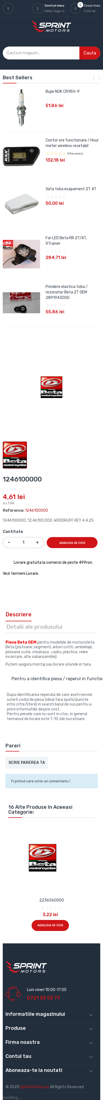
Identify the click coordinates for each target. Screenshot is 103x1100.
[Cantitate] (23, 542)
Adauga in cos (72, 543)
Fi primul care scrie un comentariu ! (40, 781)
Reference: (13, 510)
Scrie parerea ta (27, 762)
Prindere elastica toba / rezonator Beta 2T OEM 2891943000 (67, 292)
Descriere (18, 614)
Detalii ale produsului (34, 626)
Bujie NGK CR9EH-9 (63, 91)
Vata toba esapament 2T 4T (71, 189)
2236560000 (51, 900)
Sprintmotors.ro (35, 1087)
